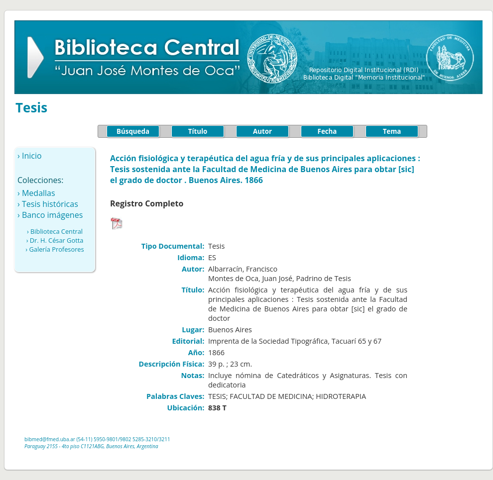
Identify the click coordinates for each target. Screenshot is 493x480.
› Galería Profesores (54, 249)
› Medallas (36, 193)
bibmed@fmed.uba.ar (49, 439)
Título (198, 131)
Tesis (31, 107)
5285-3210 (144, 439)
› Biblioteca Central (55, 231)
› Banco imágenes (50, 214)
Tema (392, 131)
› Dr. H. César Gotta (55, 240)
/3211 (163, 439)
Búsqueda (133, 131)
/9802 (124, 439)
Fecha (327, 131)
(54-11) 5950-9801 (97, 439)
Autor (262, 131)
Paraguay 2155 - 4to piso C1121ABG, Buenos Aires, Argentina (91, 446)
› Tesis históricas (47, 203)
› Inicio (29, 155)
